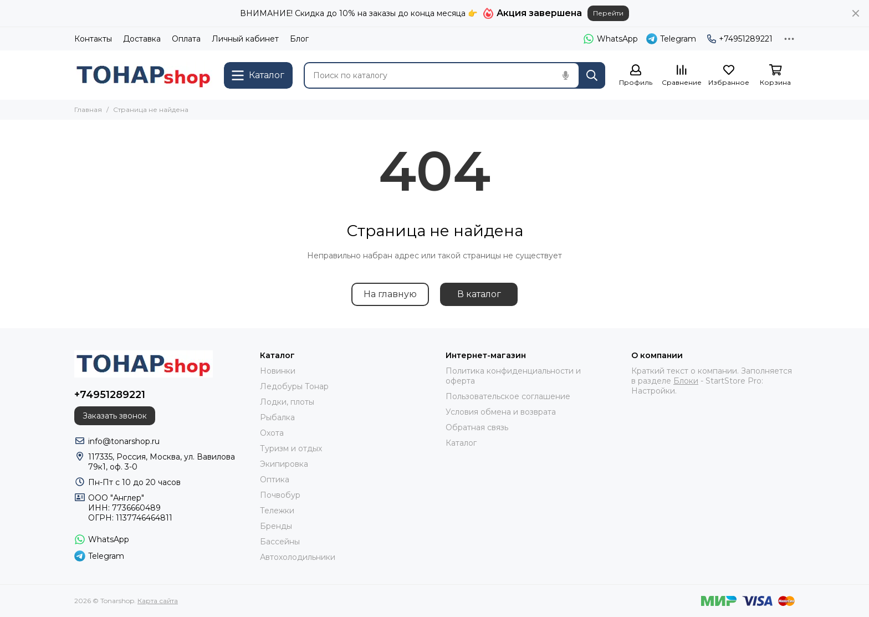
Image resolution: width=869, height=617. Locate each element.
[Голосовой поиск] (565, 75)
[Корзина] (775, 75)
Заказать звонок (115, 416)
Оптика (274, 480)
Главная (88, 109)
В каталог (479, 294)
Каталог (461, 443)
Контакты (93, 39)
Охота (272, 433)
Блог (299, 39)
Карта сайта (157, 600)
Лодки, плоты (287, 402)
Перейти (608, 13)
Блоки (685, 381)
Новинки (277, 371)
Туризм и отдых (291, 448)
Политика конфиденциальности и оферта (513, 376)
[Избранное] (728, 75)
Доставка (142, 39)
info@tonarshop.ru (124, 441)
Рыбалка (277, 417)
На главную (390, 294)
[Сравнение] (682, 75)
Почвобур (280, 495)
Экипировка (284, 464)
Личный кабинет (245, 39)
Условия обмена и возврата (501, 412)
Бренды (276, 526)
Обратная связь (477, 427)
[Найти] (592, 75)
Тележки (277, 511)
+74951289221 (740, 39)
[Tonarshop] (143, 75)
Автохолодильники (297, 557)
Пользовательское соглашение (508, 396)
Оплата (186, 39)
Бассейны (280, 542)
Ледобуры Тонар (294, 386)
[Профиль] (635, 75)
